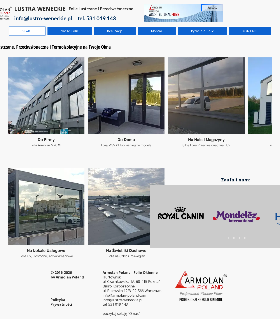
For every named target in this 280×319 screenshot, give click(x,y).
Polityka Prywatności (61, 302)
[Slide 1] (228, 238)
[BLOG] (212, 7)
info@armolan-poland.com (124, 295)
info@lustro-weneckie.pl (122, 300)
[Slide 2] (233, 238)
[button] (69, 31)
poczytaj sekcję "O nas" (121, 313)
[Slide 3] (239, 238)
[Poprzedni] (161, 216)
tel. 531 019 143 (115, 304)
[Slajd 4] (244, 238)
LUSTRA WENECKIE (40, 9)
